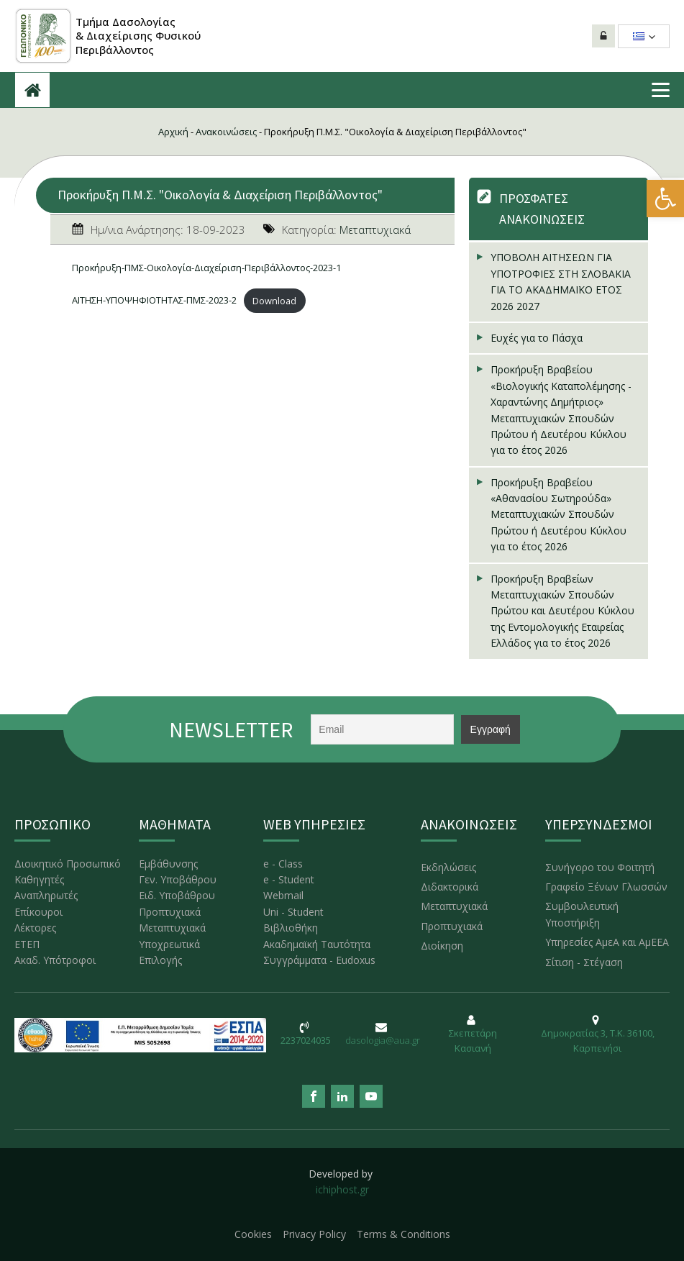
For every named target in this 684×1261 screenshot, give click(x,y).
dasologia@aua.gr (382, 1040)
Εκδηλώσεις (448, 867)
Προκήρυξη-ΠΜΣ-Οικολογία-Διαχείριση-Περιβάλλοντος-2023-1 (206, 267)
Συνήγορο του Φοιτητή (600, 867)
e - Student (288, 879)
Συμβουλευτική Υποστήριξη (582, 914)
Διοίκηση (442, 945)
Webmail (283, 895)
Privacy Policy (314, 1234)
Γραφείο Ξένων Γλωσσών (606, 886)
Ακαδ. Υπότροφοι (55, 960)
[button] (665, 198)
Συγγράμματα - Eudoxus (319, 960)
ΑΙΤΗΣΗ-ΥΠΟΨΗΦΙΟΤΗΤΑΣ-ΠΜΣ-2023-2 (154, 300)
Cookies (253, 1234)
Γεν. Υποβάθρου (177, 879)
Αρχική (173, 131)
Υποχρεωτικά (169, 944)
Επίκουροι (38, 912)
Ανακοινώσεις (226, 131)
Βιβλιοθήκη (290, 927)
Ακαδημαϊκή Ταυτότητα (316, 944)
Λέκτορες (35, 927)
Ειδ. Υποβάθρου (177, 895)
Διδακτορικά (449, 886)
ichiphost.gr (342, 1189)
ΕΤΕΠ (27, 944)
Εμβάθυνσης (168, 863)
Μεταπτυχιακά (375, 229)
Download (274, 300)
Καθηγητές (39, 879)
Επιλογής (160, 960)
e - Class (283, 863)
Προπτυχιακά (170, 912)
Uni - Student (293, 912)
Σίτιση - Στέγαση (584, 962)
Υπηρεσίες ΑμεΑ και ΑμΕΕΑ (607, 942)
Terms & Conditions (403, 1234)
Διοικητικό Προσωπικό (67, 863)
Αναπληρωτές (46, 895)
